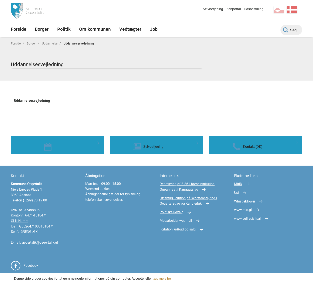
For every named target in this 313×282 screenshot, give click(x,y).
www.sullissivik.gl (247, 217)
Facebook (31, 264)
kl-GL (279, 9)
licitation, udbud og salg (178, 228)
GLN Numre (19, 219)
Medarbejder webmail (176, 219)
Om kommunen (95, 29)
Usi (236, 191)
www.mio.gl (243, 208)
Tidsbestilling (253, 9)
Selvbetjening (213, 9)
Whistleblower (244, 199)
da (292, 9)
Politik (64, 29)
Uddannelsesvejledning (79, 43)
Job (154, 29)
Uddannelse (49, 43)
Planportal (233, 9)
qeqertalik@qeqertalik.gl (40, 241)
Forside (18, 29)
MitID (238, 182)
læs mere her (162, 277)
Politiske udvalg (172, 210)
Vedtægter (130, 29)
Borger (42, 29)
